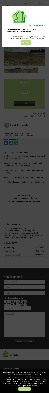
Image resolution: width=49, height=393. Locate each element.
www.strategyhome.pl (37, 26)
